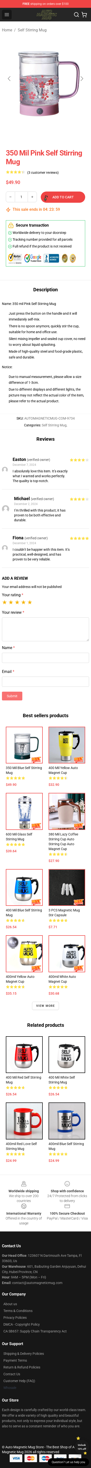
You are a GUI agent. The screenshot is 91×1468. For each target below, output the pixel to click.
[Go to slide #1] (13, 133)
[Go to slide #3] (64, 133)
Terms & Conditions (18, 1311)
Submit (12, 696)
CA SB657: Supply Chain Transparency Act (35, 1331)
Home (7, 30)
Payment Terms (15, 1360)
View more (45, 1006)
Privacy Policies (15, 1318)
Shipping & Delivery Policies (23, 1354)
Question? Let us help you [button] (68, 1462)
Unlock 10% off (82, 1447)
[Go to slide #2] (38, 133)
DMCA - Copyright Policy (21, 1324)
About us (10, 1304)
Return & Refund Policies (21, 1367)
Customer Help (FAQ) (19, 1381)
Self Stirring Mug (32, 30)
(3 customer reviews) (43, 172)
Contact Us (11, 1374)
